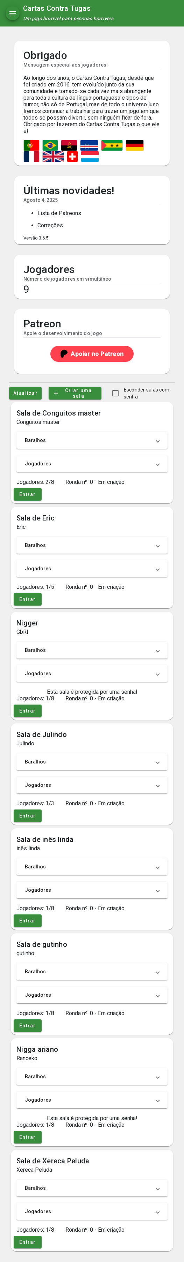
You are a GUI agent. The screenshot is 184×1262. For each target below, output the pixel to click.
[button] (92, 440)
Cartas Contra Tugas (57, 8)
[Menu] (13, 13)
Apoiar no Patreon (92, 354)
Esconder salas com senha (147, 393)
